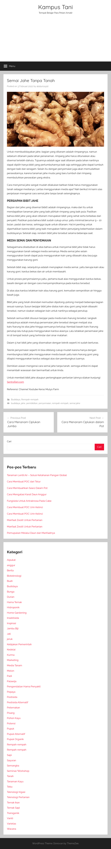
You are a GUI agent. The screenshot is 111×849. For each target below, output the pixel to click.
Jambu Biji (12, 628)
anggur (11, 565)
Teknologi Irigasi (16, 792)
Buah (10, 581)
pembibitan (32, 403)
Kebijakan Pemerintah (19, 644)
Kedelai (11, 649)
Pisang (11, 712)
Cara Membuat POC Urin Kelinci (25, 507)
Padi (9, 675)
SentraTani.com (15, 381)
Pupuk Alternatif (16, 734)
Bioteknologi (14, 575)
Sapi (9, 755)
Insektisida (13, 617)
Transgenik (13, 813)
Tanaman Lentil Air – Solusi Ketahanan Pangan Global (37, 475)
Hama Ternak (14, 602)
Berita (10, 570)
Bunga (10, 591)
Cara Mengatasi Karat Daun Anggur (27, 494)
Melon (10, 670)
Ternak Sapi (13, 807)
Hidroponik (13, 607)
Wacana (11, 828)
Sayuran (11, 760)
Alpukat (11, 559)
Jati (9, 633)
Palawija (11, 681)
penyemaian (45, 403)
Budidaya (15, 399)
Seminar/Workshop (18, 770)
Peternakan (13, 707)
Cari (9, 441)
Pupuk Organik (15, 739)
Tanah (10, 776)
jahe (23, 403)
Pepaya (11, 691)
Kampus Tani (55, 7)
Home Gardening (17, 612)
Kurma (10, 654)
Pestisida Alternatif (17, 702)
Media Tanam (14, 665)
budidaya (15, 403)
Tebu (9, 786)
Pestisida (12, 697)
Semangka (13, 765)
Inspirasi (11, 623)
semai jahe (75, 403)
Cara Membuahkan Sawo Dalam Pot (27, 488)
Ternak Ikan (13, 802)
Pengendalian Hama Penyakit (24, 686)
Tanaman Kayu (15, 781)
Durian (10, 596)
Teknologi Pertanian (18, 797)
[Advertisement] (55, 40)
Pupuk (10, 728)
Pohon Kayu (14, 718)
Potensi (11, 723)
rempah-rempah (60, 403)
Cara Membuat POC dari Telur (24, 481)
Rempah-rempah (29, 399)
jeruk (10, 639)
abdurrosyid (42, 86)
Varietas (11, 823)
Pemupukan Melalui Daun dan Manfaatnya (31, 532)
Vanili (10, 818)
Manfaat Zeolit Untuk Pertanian (24, 520)
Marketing (12, 660)
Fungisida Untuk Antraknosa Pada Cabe (29, 500)
